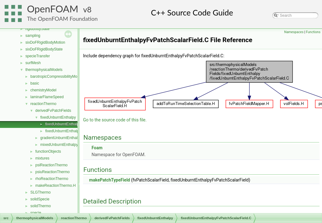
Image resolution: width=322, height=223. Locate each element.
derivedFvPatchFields (53, 110)
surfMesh (33, 63)
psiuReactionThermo (52, 172)
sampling (32, 35)
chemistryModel (43, 90)
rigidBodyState (37, 29)
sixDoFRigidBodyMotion (45, 42)
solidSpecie (39, 199)
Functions (313, 32)
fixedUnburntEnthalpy (58, 117)
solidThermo (40, 206)
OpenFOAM (52, 9)
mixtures (42, 158)
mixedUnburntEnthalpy (59, 144)
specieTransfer (37, 56)
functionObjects (48, 151)
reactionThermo (43, 104)
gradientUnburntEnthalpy (61, 138)
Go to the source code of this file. (115, 119)
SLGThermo (40, 192)
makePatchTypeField (109, 179)
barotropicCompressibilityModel (56, 76)
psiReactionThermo (51, 165)
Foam (96, 147)
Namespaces (293, 32)
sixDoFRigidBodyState (44, 49)
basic (34, 83)
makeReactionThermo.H (55, 185)
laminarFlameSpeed (47, 97)
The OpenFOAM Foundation (62, 18)
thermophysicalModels (43, 70)
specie (35, 213)
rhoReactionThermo (51, 179)
